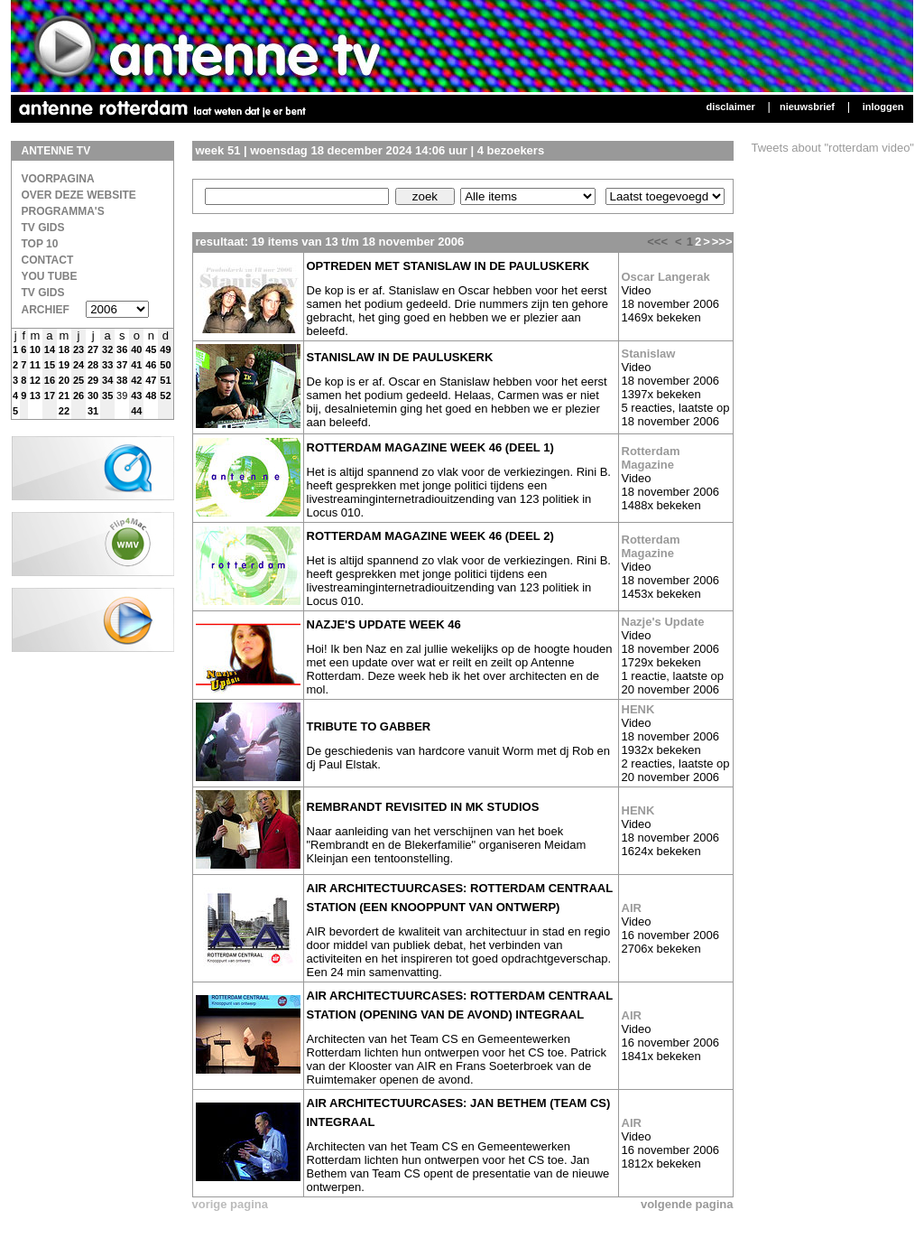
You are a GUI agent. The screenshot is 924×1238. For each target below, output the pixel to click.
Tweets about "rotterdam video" (833, 147)
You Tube (50, 276)
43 (136, 395)
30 (93, 395)
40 (136, 349)
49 (165, 349)
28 (93, 364)
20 (64, 380)
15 (49, 364)
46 (150, 364)
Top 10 (40, 243)
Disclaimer (730, 106)
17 (49, 395)
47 (150, 380)
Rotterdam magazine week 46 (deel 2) (430, 536)
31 (93, 410)
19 (64, 364)
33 (107, 364)
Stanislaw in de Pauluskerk (400, 357)
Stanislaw (649, 353)
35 (107, 395)
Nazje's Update (663, 621)
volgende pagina (687, 1204)
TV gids (43, 292)
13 (35, 395)
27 (93, 349)
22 (64, 410)
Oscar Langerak (666, 277)
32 (107, 349)
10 (35, 349)
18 (64, 349)
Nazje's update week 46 (384, 624)
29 (93, 380)
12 (35, 380)
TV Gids (43, 227)
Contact (48, 260)
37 (121, 364)
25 (78, 380)
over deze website (79, 195)
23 (78, 349)
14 (49, 349)
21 (64, 395)
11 (35, 364)
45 (150, 349)
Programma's (63, 211)
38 (121, 380)
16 (49, 380)
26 (78, 395)
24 (78, 364)
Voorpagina (58, 178)
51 (165, 380)
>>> (722, 241)
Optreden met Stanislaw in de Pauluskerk (448, 266)
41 (136, 364)
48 (150, 395)
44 (136, 410)
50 (165, 364)
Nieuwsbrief (807, 106)
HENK (638, 709)
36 (121, 349)
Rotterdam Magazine (651, 457)
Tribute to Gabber (369, 726)
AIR (632, 908)
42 (136, 380)
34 (107, 380)
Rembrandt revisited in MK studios (423, 807)
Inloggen (883, 106)
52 (165, 395)
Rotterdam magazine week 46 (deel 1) (430, 447)
